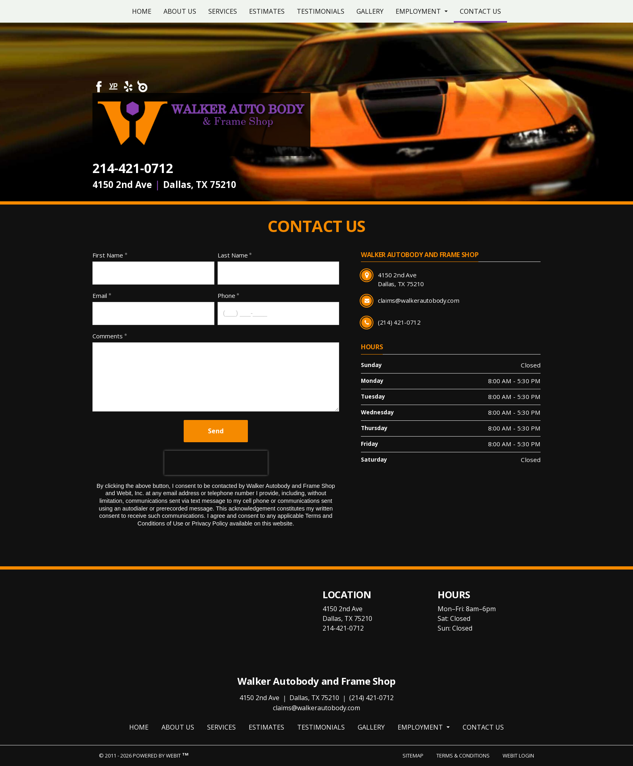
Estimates (267, 11)
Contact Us (483, 9)
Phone (226, 295)
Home (141, 11)
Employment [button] (419, 11)
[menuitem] (141, 11)
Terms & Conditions (463, 755)
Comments (107, 336)
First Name (107, 255)
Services (222, 11)
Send (216, 430)
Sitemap (412, 755)
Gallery (370, 11)
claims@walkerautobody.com (316, 707)
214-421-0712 (132, 168)
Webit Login (518, 755)
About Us (179, 11)
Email (99, 295)
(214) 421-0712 (371, 697)
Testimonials (320, 11)
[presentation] (216, 463)
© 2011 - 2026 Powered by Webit (144, 755)
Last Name (233, 255)
